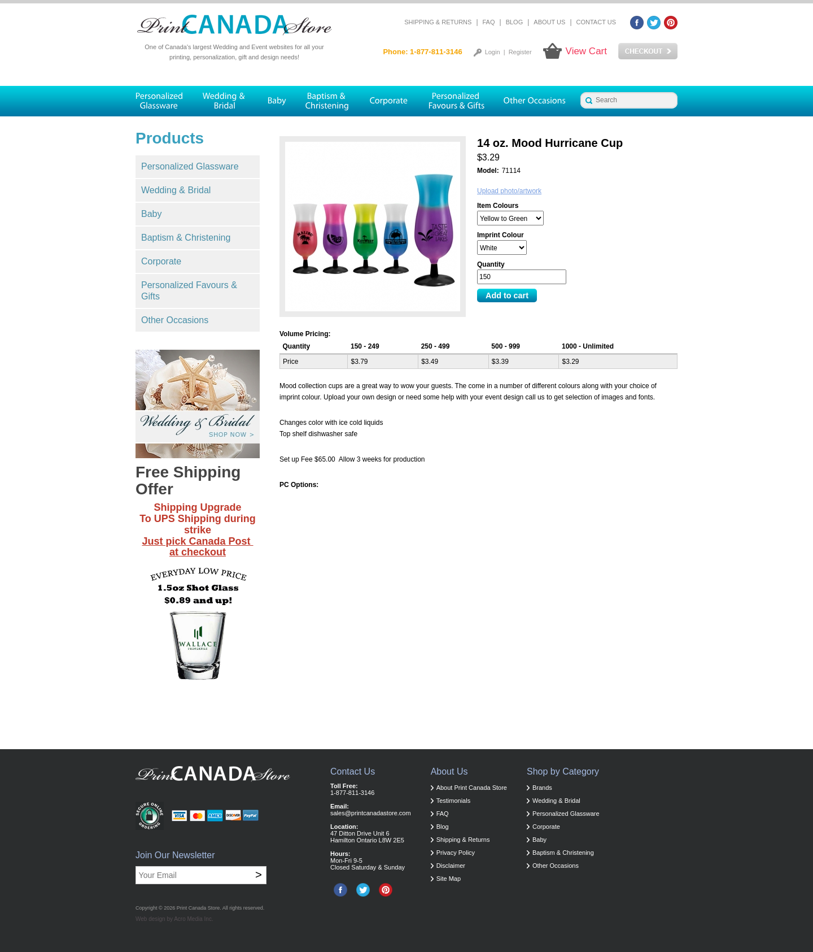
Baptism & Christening (185, 237)
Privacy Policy (455, 852)
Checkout (648, 51)
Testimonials (453, 800)
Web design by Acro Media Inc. (174, 919)
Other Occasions (174, 320)
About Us (549, 22)
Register (520, 52)
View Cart (586, 51)
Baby (151, 214)
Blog (514, 22)
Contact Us (596, 22)
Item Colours (497, 206)
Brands (542, 787)
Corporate (161, 261)
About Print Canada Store (471, 787)
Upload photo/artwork (509, 191)
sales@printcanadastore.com (370, 813)
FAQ (489, 22)
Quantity (491, 264)
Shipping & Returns (437, 22)
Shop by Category (563, 771)
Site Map (448, 878)
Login (492, 52)
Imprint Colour (500, 235)
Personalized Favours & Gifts (189, 290)
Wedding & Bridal (176, 190)
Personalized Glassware (190, 166)
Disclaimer (450, 865)
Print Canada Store (198, 908)
